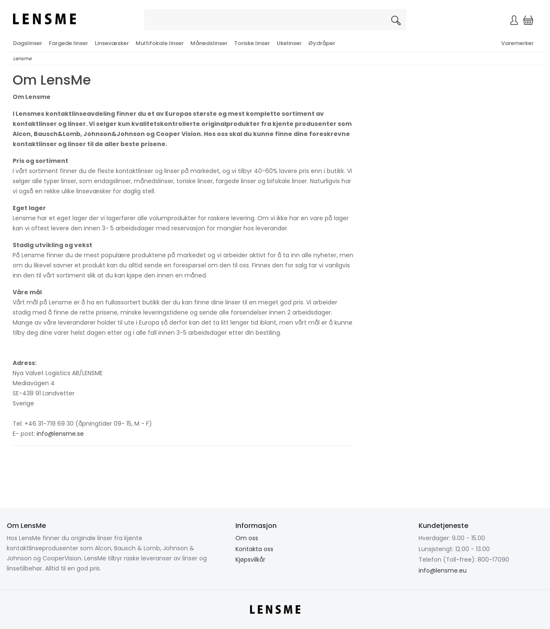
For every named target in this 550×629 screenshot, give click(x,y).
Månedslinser (208, 43)
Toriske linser (252, 43)
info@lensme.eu (443, 570)
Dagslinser (27, 43)
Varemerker (517, 43)
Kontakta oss (254, 549)
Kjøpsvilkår (250, 559)
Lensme (22, 58)
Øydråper (321, 43)
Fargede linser (68, 43)
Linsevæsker (112, 43)
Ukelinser (289, 43)
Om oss (246, 538)
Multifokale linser (160, 43)
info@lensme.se (60, 433)
